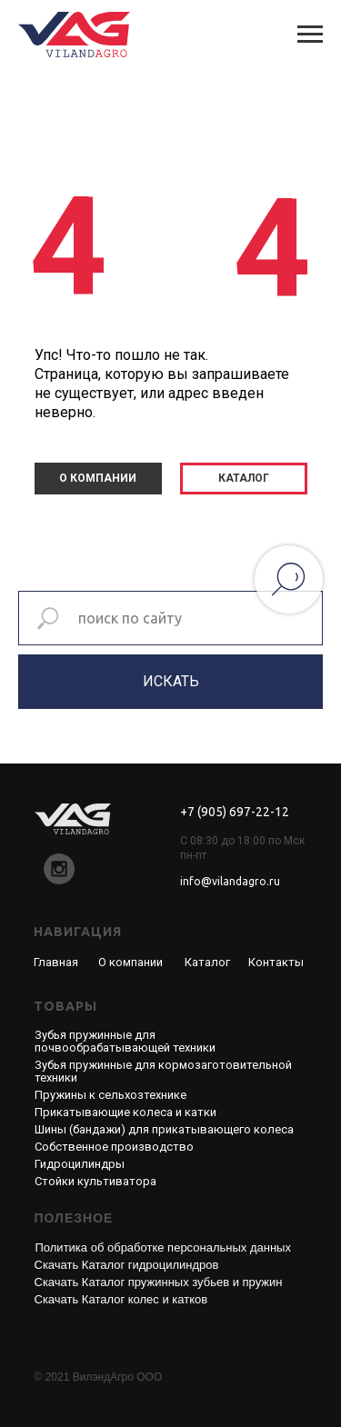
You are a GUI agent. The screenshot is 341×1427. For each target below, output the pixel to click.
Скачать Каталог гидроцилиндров (127, 1265)
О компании (130, 962)
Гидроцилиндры (80, 1164)
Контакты (276, 962)
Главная (56, 962)
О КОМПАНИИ (97, 478)
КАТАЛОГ (243, 478)
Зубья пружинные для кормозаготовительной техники (163, 1071)
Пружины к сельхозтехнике (110, 1095)
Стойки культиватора (95, 1181)
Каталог (207, 962)
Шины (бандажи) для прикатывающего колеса (164, 1129)
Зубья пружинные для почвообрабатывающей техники (125, 1041)
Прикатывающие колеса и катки (125, 1112)
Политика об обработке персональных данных (163, 1247)
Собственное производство (114, 1146)
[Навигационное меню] (310, 34)
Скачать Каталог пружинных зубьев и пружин (159, 1282)
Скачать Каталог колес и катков (121, 1299)
